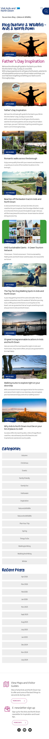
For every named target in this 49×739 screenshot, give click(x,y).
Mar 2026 (24, 584)
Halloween (24, 493)
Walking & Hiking (24, 546)
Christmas (24, 463)
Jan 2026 (24, 599)
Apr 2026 (24, 577)
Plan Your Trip (24, 523)
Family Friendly (24, 478)
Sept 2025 (24, 614)
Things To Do (24, 539)
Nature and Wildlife (24, 516)
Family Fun (24, 486)
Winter (24, 561)
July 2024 (24, 660)
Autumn (24, 455)
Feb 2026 (24, 592)
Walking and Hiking (24, 554)
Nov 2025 (24, 607)
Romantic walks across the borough (20, 158)
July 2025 (24, 630)
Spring (24, 531)
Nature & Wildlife (24, 508)
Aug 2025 (24, 622)
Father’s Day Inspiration (23, 61)
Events (24, 471)
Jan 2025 (24, 637)
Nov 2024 (24, 652)
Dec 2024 (24, 645)
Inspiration (24, 501)
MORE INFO (17, 701)
